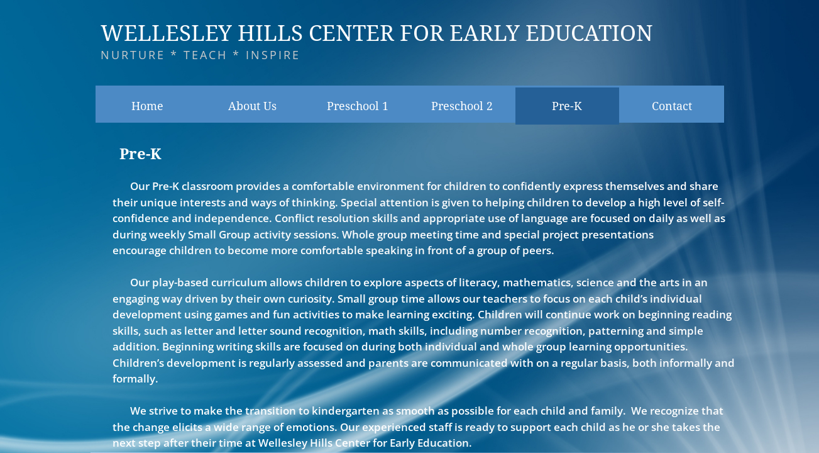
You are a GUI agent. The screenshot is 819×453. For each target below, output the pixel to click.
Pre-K (567, 106)
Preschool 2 (462, 106)
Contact (672, 106)
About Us (252, 106)
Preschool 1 (357, 106)
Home (147, 106)
